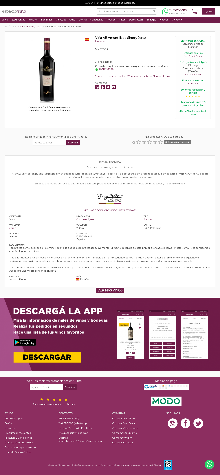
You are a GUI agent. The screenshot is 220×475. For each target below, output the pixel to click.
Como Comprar (14, 418)
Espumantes (18, 19)
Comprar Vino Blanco (124, 423)
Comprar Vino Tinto (123, 418)
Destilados (46, 19)
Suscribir (73, 142)
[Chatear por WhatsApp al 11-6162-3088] (174, 11)
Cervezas (61, 19)
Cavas (122, 19)
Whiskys (33, 19)
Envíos (8, 423)
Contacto (177, 19)
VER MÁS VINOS (110, 290)
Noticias (164, 19)
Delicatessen (136, 19)
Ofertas (83, 19)
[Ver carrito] (194, 11)
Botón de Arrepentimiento (20, 447)
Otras (72, 19)
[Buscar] (154, 11)
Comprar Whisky (122, 437)
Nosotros (10, 428)
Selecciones (96, 19)
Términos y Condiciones (18, 437)
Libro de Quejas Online (18, 452)
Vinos (5, 19)
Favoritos (100, 41)
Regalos (111, 19)
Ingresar (208, 11)
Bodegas (151, 19)
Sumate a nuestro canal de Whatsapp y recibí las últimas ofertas (132, 76)
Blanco (148, 219)
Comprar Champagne (125, 428)
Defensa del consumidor (19, 442)
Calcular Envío (192, 83)
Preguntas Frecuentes (18, 432)
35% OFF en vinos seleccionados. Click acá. (110, 2)
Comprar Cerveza (122, 442)
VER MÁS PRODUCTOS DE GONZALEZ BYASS (110, 210)
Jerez (12, 227)
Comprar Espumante (124, 432)
